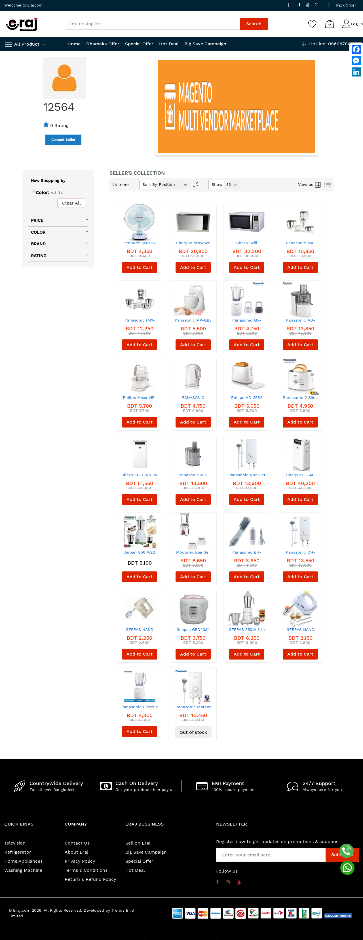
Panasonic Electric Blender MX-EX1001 (139, 709)
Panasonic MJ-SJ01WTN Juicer (193, 477)
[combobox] (152, 24)
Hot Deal (135, 870)
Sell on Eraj (137, 843)
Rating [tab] (39, 255)
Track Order (345, 5)
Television (15, 843)
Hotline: (334, 43)
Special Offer (139, 861)
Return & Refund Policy (90, 879)
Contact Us (77, 843)
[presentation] (181, 931)
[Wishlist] (312, 24)
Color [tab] (38, 232)
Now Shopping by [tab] (48, 180)
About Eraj (76, 852)
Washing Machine (23, 870)
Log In (357, 24)
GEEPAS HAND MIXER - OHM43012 (300, 631)
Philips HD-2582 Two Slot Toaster (246, 399)
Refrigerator (17, 852)
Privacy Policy (80, 861)
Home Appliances (23, 861)
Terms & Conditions (86, 870)
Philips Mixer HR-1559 (139, 399)
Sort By (149, 184)
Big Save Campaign (146, 852)
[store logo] (21, 24)
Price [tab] (37, 220)
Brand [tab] (38, 243)
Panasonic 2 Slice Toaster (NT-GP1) (300, 399)
